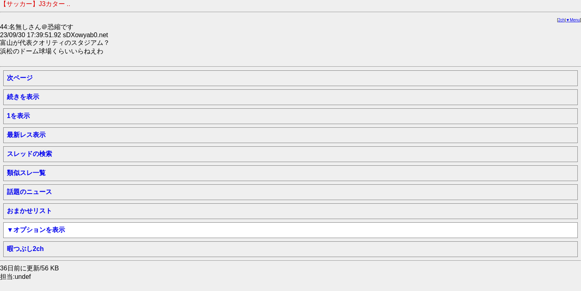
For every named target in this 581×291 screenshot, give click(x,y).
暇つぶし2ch (25, 248)
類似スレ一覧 (26, 172)
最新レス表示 (26, 134)
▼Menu (573, 20)
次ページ (20, 77)
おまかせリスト (29, 210)
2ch (561, 20)
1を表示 (18, 115)
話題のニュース (29, 191)
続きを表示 (23, 96)
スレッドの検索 (29, 153)
